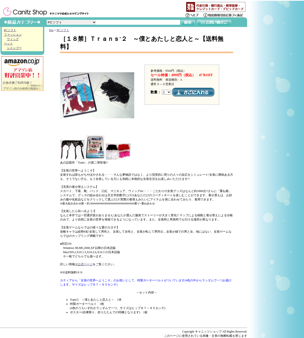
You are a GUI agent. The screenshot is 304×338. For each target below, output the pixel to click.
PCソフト (10, 30)
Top (51, 30)
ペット (8, 43)
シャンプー (14, 48)
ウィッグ (13, 39)
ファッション (13, 34)
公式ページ (85, 264)
